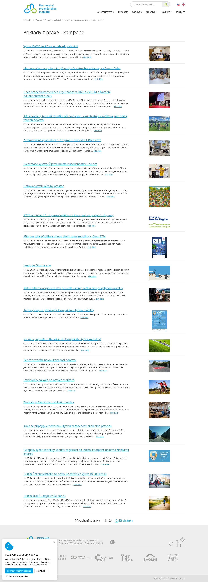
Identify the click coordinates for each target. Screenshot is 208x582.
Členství (151, 12)
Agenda (137, 12)
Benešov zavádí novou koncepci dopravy (49, 360)
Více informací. (41, 564)
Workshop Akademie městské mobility (48, 402)
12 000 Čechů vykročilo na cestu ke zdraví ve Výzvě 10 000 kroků (65, 474)
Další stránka (128, 520)
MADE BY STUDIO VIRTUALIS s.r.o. (169, 578)
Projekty (48, 20)
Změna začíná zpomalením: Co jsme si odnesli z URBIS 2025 (62, 140)
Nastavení (41, 570)
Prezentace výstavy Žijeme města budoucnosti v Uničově (60, 164)
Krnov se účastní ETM (37, 265)
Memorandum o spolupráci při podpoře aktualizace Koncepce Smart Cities (72, 68)
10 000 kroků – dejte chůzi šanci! (44, 496)
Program (123, 12)
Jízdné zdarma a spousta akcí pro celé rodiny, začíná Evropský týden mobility (73, 288)
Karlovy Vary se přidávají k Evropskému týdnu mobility (58, 310)
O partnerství (105, 12)
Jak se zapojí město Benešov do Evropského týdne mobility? (62, 339)
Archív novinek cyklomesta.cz (76, 20)
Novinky (166, 12)
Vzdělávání (58, 20)
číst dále (87, 57)
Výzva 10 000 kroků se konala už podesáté (50, 46)
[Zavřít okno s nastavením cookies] (54, 542)
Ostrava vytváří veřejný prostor (43, 186)
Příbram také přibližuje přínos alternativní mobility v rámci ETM (64, 236)
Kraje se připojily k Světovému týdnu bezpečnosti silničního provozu (67, 426)
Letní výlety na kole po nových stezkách (48, 380)
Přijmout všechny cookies (19, 570)
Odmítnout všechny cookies (17, 576)
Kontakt (180, 12)
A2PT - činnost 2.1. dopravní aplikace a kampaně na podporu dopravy (68, 215)
